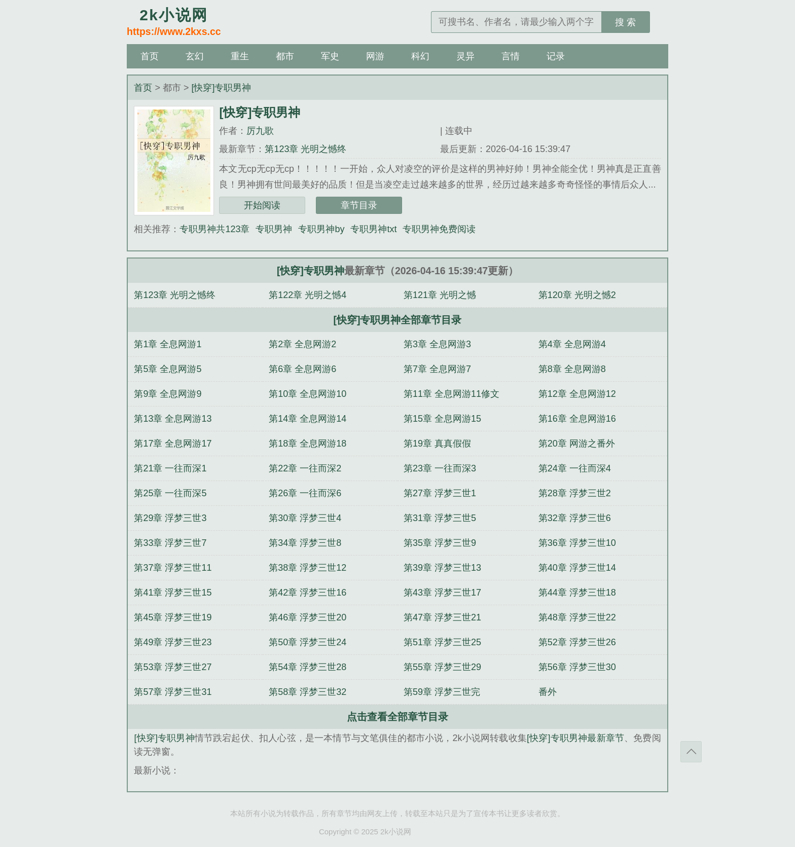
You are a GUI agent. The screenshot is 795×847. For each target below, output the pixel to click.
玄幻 (195, 56)
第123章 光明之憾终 (305, 149)
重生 (240, 56)
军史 (330, 56)
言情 (510, 56)
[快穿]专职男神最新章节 (575, 738)
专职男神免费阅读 (439, 229)
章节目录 (359, 205)
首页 (149, 56)
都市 (285, 56)
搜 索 (625, 22)
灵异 (465, 56)
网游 (375, 56)
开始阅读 (262, 205)
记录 (556, 56)
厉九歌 (260, 131)
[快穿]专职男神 (221, 88)
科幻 (420, 56)
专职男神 (274, 229)
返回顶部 (691, 751)
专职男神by (321, 229)
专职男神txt (373, 229)
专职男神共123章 (214, 229)
